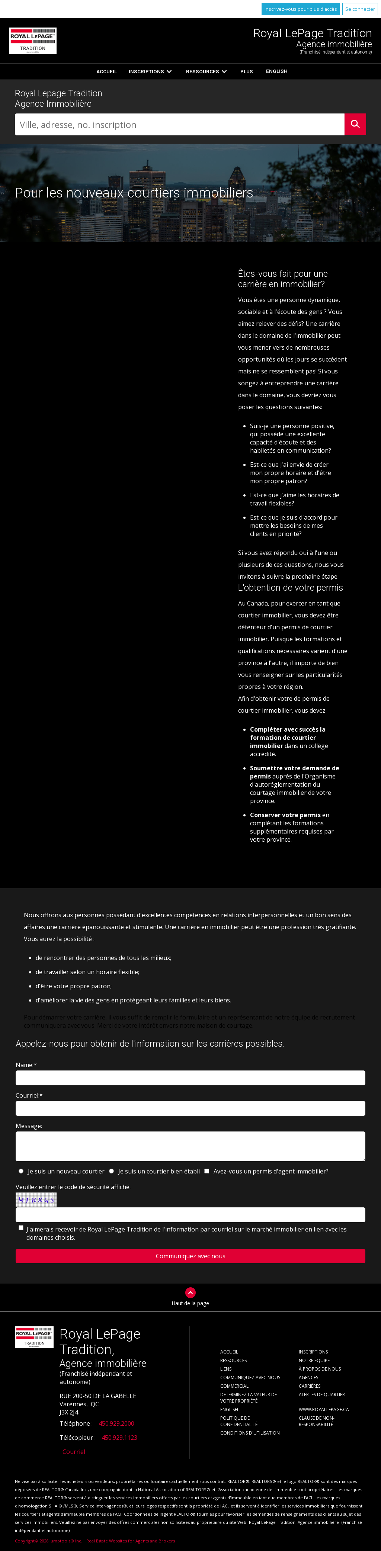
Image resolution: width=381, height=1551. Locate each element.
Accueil (106, 71)
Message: (29, 1126)
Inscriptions (146, 71)
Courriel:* (29, 1095)
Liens (225, 1369)
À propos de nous (320, 1369)
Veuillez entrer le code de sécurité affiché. (73, 1187)
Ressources (202, 71)
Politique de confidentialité (238, 1421)
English (277, 71)
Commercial (234, 1386)
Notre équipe (314, 1360)
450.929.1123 (119, 1437)
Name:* (26, 1065)
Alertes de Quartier (322, 1394)
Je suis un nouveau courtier (66, 1171)
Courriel (74, 1452)
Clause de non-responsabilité (316, 1421)
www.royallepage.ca (324, 1409)
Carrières (309, 1386)
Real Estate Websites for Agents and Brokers (130, 1541)
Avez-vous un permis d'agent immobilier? (271, 1171)
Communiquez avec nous (250, 1377)
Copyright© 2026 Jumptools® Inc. (48, 1541)
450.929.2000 (116, 1423)
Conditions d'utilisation (250, 1433)
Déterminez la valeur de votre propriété (248, 1397)
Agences (308, 1377)
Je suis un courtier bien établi (159, 1171)
